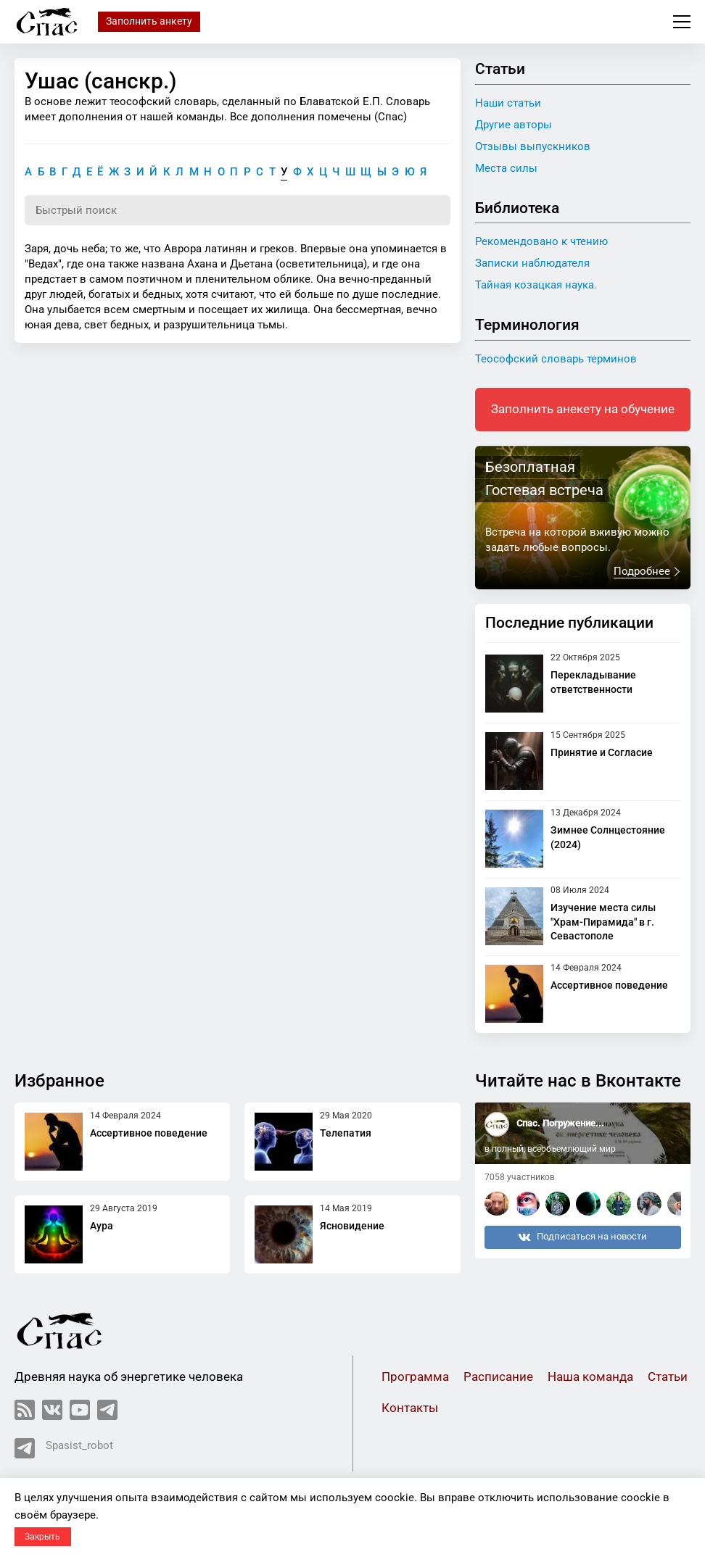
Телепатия (345, 1133)
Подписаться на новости (582, 1237)
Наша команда (590, 1377)
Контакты (410, 1408)
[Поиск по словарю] (237, 210)
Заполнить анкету (149, 21)
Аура (101, 1226)
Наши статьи (508, 102)
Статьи (668, 1377)
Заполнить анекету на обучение (583, 409)
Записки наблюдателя (532, 263)
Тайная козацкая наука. (536, 284)
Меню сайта (681, 21)
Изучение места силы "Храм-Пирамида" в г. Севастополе (603, 922)
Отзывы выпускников (532, 146)
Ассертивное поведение (609, 985)
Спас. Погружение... (560, 1123)
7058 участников (520, 1177)
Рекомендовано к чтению (541, 241)
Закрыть (42, 1537)
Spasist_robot (64, 1448)
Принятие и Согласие (602, 752)
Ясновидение (352, 1226)
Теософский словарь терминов (556, 358)
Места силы (506, 168)
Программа (415, 1377)
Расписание (498, 1377)
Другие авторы (513, 124)
